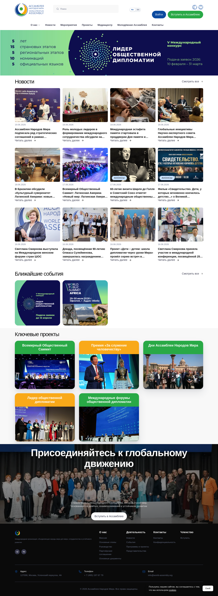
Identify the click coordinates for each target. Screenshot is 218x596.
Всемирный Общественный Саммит (44, 347)
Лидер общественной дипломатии (44, 400)
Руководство (105, 546)
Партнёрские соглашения (105, 552)
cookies (172, 590)
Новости (130, 538)
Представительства (136, 551)
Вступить (185, 538)
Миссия (103, 538)
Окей (207, 588)
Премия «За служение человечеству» (109, 347)
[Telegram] (194, 7)
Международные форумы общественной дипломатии (109, 400)
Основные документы (110, 558)
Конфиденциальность (164, 542)
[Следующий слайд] (190, 52)
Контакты (158, 538)
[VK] (200, 7)
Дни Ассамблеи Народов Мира (173, 345)
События (130, 542)
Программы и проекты (137, 546)
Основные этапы (107, 542)
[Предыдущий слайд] (27, 52)
